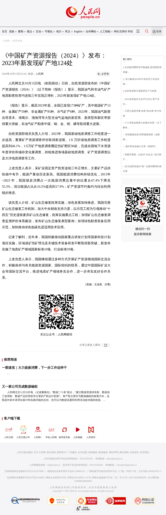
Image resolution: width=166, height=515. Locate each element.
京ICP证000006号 (137, 477)
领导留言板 (64, 431)
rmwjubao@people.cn (127, 465)
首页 (4, 31)
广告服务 (72, 452)
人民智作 (91, 431)
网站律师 (124, 452)
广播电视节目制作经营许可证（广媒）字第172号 (111, 471)
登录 (158, 31)
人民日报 (8, 431)
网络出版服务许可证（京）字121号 (109, 477)
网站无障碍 (120, 31)
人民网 (5, 41)
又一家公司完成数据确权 (20, 386)
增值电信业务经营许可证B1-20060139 (66, 471)
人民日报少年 (23, 431)
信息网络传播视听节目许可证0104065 (25, 477)
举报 (130, 31)
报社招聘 (51, 452)
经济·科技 (18, 41)
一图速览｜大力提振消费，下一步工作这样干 (34, 367)
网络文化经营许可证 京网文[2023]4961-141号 (68, 477)
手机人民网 (51, 431)
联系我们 (144, 452)
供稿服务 (92, 452)
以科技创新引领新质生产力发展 (140, 91)
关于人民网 (39, 452)
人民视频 (77, 431)
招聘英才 (61, 452)
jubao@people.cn (115, 458)
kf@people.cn (53, 465)
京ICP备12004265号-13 (150, 471)
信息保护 (134, 452)
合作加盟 (82, 452)
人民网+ (37, 431)
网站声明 (113, 452)
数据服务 (103, 452)
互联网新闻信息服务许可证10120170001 (24, 471)
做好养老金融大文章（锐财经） (141, 146)
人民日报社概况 (24, 452)
